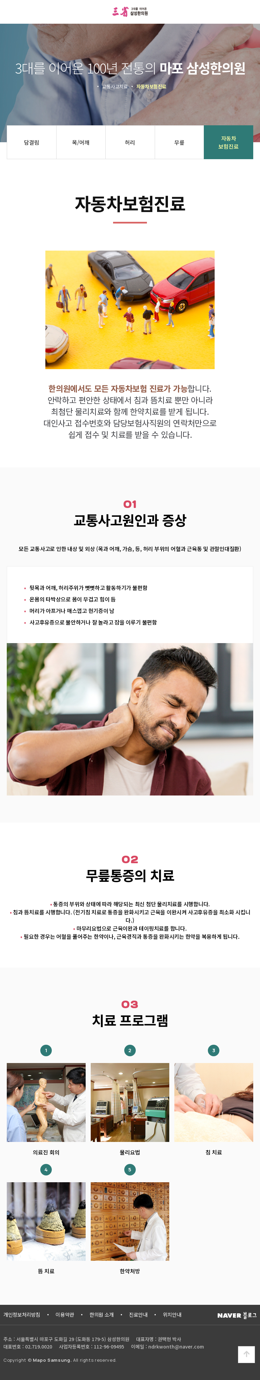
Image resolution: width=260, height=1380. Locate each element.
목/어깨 (80, 142)
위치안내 (172, 1314)
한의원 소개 (101, 1314)
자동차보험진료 (228, 142)
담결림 (31, 142)
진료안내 (138, 1314)
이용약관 (65, 1314)
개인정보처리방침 (21, 1314)
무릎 (179, 142)
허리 (130, 142)
